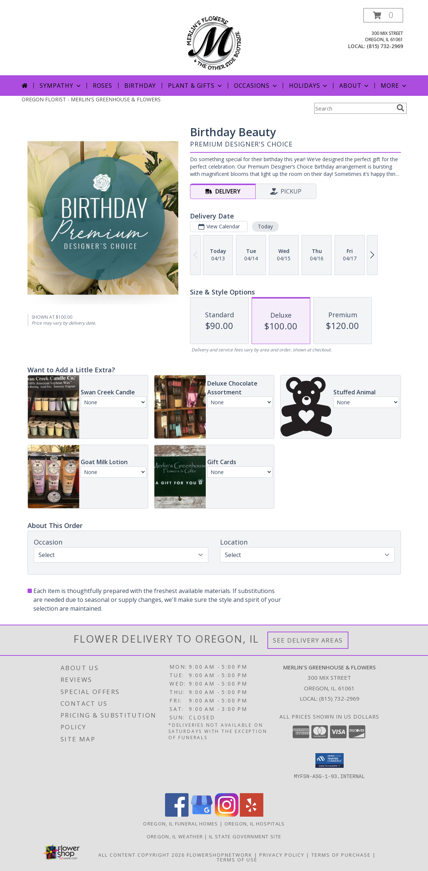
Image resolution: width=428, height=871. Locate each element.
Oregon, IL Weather (175, 836)
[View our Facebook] (177, 814)
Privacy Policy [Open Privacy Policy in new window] (281, 855)
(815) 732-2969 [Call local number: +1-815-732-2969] (385, 46)
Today (264, 226)
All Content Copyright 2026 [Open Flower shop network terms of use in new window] (141, 855)
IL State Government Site (245, 836)
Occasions (256, 86)
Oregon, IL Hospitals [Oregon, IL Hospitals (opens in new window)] (254, 823)
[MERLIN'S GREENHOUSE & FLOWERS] (214, 41)
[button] (383, 15)
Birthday (140, 86)
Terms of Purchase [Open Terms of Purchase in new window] (341, 855)
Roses (102, 86)
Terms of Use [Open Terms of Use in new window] (237, 859)
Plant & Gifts (195, 86)
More (394, 86)
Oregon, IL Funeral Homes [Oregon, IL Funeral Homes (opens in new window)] (180, 823)
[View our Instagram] (226, 814)
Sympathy (61, 86)
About (354, 86)
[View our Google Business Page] (201, 814)
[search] (400, 108)
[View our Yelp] (251, 814)
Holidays (309, 86)
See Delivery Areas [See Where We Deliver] (308, 640)
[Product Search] (354, 108)
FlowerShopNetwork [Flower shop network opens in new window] (219, 855)
